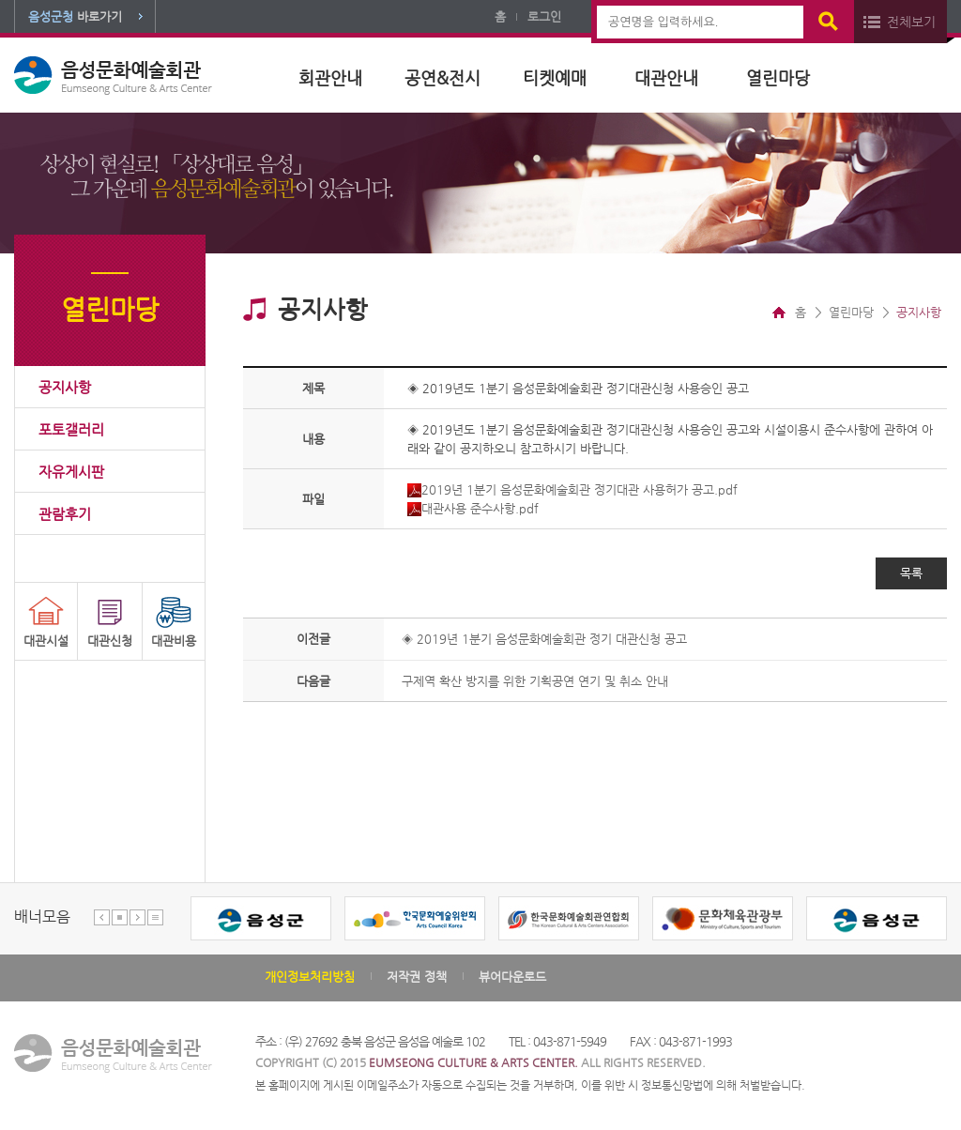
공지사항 (64, 387)
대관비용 (173, 641)
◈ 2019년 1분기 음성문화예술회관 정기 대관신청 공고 (544, 639)
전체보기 (911, 21)
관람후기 (64, 514)
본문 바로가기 (0, 0)
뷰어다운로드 (512, 977)
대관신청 (109, 641)
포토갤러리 (71, 429)
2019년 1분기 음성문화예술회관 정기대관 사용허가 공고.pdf (572, 489)
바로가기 (75, 16)
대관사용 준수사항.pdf (473, 508)
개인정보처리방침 (310, 977)
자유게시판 (71, 472)
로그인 (544, 16)
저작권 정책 (417, 977)
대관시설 (46, 641)
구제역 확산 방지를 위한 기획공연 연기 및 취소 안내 (535, 681)
